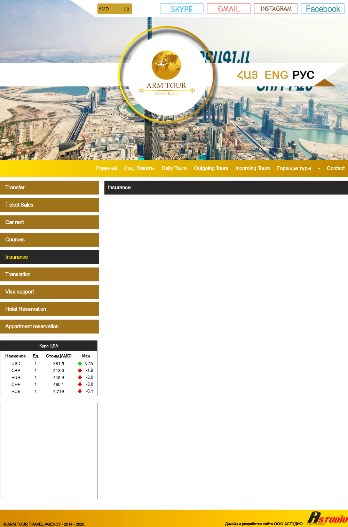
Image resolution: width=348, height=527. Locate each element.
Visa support (19, 292)
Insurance (16, 257)
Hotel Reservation (25, 309)
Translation (17, 274)
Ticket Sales (19, 205)
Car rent (14, 222)
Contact (336, 168)
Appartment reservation (31, 326)
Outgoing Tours (211, 168)
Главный (106, 168)
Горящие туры (294, 168)
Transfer (14, 187)
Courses (15, 239)
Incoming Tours (252, 168)
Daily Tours (174, 168)
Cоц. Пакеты (139, 168)
